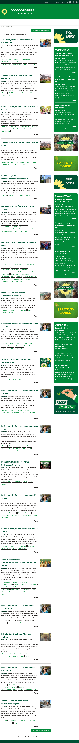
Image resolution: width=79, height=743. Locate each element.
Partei (30, 481)
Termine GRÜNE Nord (63, 50)
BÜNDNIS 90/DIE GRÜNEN (23, 10)
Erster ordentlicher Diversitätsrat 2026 (61, 328)
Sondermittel (32, 346)
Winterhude (19, 281)
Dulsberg (4, 267)
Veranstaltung (33, 64)
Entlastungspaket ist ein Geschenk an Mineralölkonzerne (63, 346)
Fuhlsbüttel (28, 267)
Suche (50, 2)
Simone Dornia (32, 229)
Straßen (10, 723)
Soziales (4, 415)
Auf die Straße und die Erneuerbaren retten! (63, 365)
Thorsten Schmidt (7, 231)
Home (40, 2)
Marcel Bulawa (6, 64)
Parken (20, 689)
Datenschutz (64, 2)
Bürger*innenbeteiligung (22, 162)
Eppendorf (12, 267)
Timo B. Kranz (11, 95)
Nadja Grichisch (17, 64)
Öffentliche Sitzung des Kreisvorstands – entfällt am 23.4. (65, 79)
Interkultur (14, 687)
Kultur (31, 93)
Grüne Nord (5, 26)
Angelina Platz (6, 226)
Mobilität (15, 656)
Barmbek (16, 59)
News (25, 64)
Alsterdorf (5, 126)
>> (37, 736)
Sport (3, 348)
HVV (27, 654)
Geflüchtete (12, 685)
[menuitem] (40, 2)
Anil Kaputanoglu (7, 59)
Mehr (35, 68)
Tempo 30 (17, 723)
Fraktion (4, 93)
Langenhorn (28, 62)
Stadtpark (10, 348)
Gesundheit (28, 410)
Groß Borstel (12, 93)
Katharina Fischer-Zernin (19, 272)
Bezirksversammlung (7, 162)
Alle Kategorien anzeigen (41, 30)
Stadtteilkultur (6, 451)
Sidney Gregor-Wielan (30, 276)
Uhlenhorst (5, 281)
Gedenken (20, 343)
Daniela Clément (6, 62)
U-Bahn (11, 312)
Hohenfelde (24, 269)
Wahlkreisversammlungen (11, 559)
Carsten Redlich (26, 59)
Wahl (25, 231)
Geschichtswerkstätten (24, 685)
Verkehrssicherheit (27, 723)
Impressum (57, 2)
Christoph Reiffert (18, 264)
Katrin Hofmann (18, 62)
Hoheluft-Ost (15, 269)
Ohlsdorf (28, 195)
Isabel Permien (24, 226)
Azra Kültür (23, 262)
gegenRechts (28, 343)
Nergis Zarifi (16, 229)
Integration (20, 446)
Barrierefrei (13, 654)
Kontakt (45, 2)
